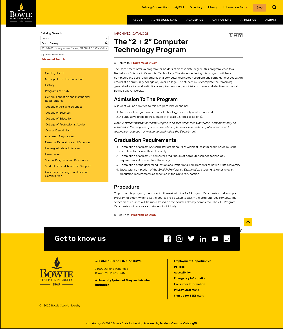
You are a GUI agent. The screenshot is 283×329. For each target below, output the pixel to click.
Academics (194, 19)
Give (259, 7)
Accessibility (182, 273)
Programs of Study (57, 91)
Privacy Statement (186, 290)
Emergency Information (190, 279)
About (137, 19)
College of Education (58, 118)
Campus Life (221, 19)
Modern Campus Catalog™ (178, 324)
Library (212, 7)
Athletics (248, 19)
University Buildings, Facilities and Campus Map (66, 174)
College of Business (58, 112)
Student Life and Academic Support (68, 166)
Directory (196, 7)
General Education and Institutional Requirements (67, 99)
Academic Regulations (59, 136)
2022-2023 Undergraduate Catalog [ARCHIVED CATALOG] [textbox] (73, 48)
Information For (235, 7)
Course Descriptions (58, 130)
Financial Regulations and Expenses (67, 142)
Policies (179, 267)
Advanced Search (52, 59)
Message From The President (64, 79)
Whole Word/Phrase (54, 55)
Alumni (270, 19)
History (49, 85)
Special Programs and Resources (66, 160)
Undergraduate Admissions (62, 148)
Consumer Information (189, 284)
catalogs (96, 324)
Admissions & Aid (164, 19)
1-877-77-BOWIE (130, 261)
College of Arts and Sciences (63, 106)
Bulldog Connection (155, 7)
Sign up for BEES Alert (189, 296)
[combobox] (74, 38)
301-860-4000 (105, 261)
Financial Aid (53, 154)
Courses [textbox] (46, 38)
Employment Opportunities (192, 261)
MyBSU (179, 7)
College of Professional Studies (65, 124)
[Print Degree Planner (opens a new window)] (231, 35)
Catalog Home (54, 73)
